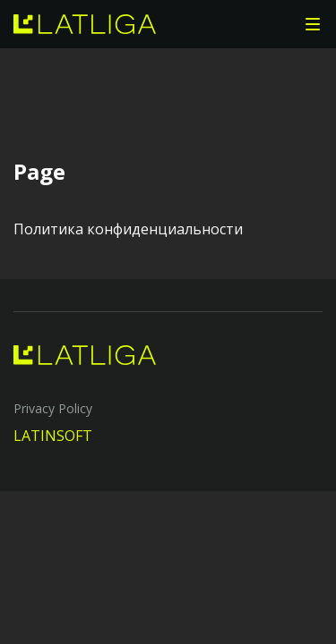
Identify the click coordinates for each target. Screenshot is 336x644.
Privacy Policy (52, 408)
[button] (312, 24)
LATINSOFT (52, 435)
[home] (84, 24)
